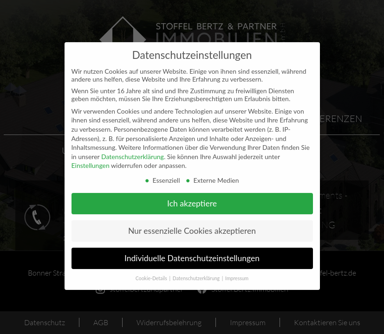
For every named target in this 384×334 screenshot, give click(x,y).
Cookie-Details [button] (152, 272)
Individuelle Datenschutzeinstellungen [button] (192, 252)
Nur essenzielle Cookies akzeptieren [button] (192, 225)
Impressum (236, 272)
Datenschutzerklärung (132, 150)
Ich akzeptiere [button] (192, 197)
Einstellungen (91, 159)
